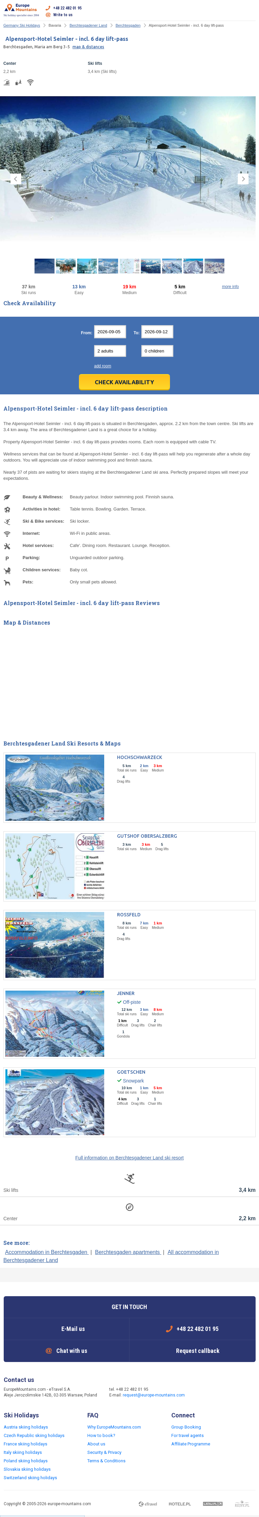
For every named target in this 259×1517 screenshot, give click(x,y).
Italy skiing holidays (23, 1452)
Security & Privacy (104, 1452)
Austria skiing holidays (26, 1427)
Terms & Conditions (106, 1460)
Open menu (251, 11)
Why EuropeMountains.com (114, 1427)
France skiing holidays (25, 1443)
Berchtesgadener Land (88, 25)
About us (96, 1443)
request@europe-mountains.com (154, 1395)
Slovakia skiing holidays (27, 1469)
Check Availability (124, 382)
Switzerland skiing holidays (30, 1477)
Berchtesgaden (128, 25)
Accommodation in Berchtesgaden (47, 1252)
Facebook (203, 1393)
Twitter (216, 1393)
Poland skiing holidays (26, 1460)
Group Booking (186, 1427)
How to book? (101, 1435)
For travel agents (187, 1435)
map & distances (88, 47)
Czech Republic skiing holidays (34, 1435)
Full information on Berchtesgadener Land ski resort (129, 1157)
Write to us (63, 14)
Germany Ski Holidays (21, 25)
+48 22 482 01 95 (67, 8)
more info (230, 286)
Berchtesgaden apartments (128, 1252)
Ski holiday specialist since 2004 (21, 10)
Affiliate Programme (190, 1443)
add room (102, 366)
